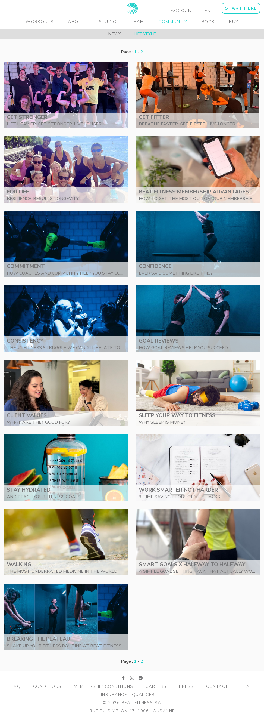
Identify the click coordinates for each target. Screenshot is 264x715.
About (76, 22)
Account (182, 11)
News (115, 34)
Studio (108, 22)
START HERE (241, 8)
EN (208, 11)
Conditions (47, 686)
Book (208, 22)
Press (186, 686)
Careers (156, 686)
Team (137, 22)
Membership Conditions (103, 686)
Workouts (40, 22)
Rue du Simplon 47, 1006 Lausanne (132, 711)
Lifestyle (145, 34)
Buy (233, 22)
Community (172, 22)
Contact (217, 686)
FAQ (16, 686)
